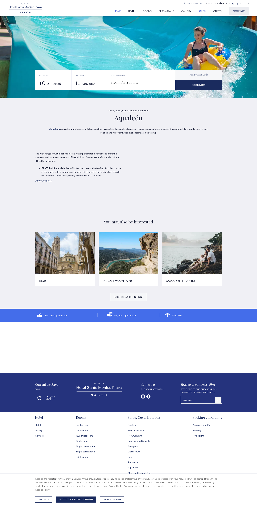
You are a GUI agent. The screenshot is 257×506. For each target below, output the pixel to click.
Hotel (132, 11)
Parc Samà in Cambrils (139, 440)
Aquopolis (133, 462)
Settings (44, 499)
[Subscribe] (218, 400)
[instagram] (232, 4)
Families (132, 425)
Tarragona (133, 446)
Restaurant (166, 11)
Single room (82, 440)
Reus (130, 457)
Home (117, 11)
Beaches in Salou (136, 430)
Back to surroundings (128, 297)
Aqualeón (133, 467)
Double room (82, 425)
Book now (199, 85)
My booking (222, 3)
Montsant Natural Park (139, 472)
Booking (197, 430)
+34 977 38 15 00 (193, 3)
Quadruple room (84, 435)
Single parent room (85, 446)
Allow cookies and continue (76, 499)
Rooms (147, 11)
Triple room (82, 430)
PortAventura (135, 435)
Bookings (239, 11)
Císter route (134, 451)
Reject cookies (112, 499)
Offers (217, 11)
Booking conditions (207, 417)
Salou (202, 11)
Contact (209, 3)
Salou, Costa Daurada (127, 110)
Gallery (186, 11)
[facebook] (237, 4)
